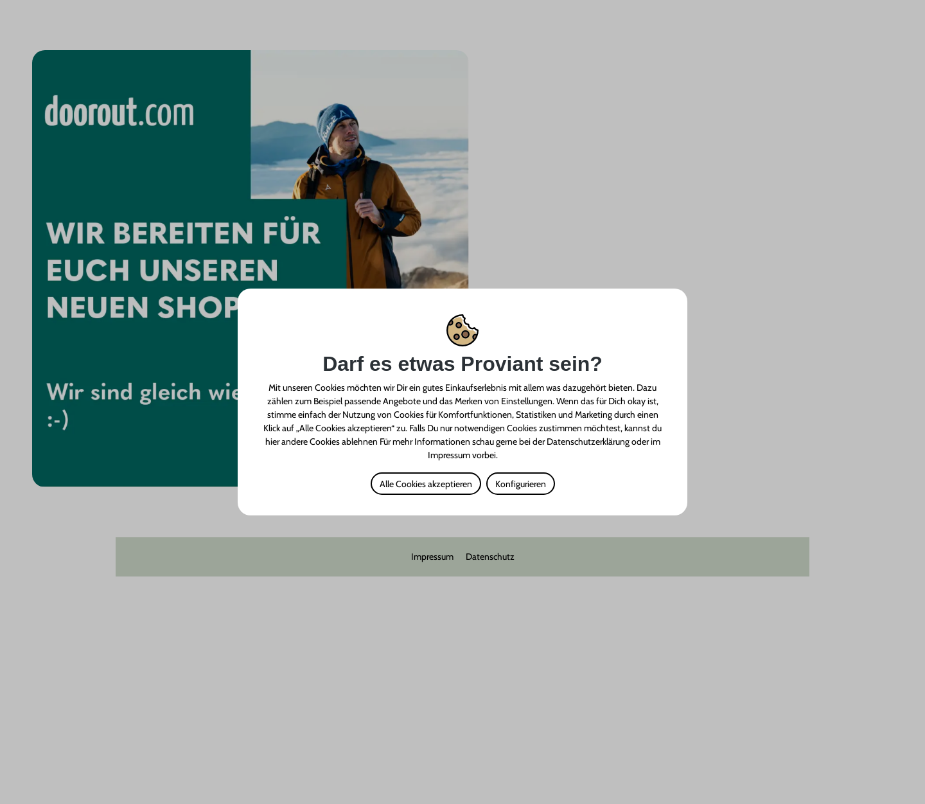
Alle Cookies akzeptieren (426, 484)
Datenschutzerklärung (588, 441)
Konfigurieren (520, 484)
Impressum (449, 455)
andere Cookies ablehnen (329, 441)
